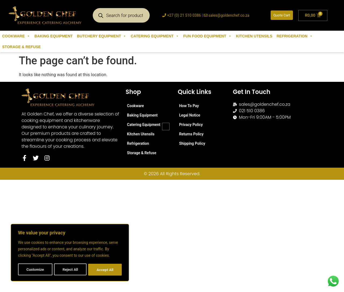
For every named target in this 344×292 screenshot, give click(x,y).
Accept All (105, 270)
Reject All (70, 270)
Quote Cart (281, 15)
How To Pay (189, 106)
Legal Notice (189, 115)
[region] (70, 253)
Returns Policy (191, 134)
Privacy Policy (191, 124)
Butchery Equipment (101, 36)
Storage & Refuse (21, 47)
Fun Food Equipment (207, 36)
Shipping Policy (192, 143)
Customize (35, 270)
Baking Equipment (53, 36)
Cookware (16, 36)
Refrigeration (295, 36)
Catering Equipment (155, 36)
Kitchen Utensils (254, 36)
